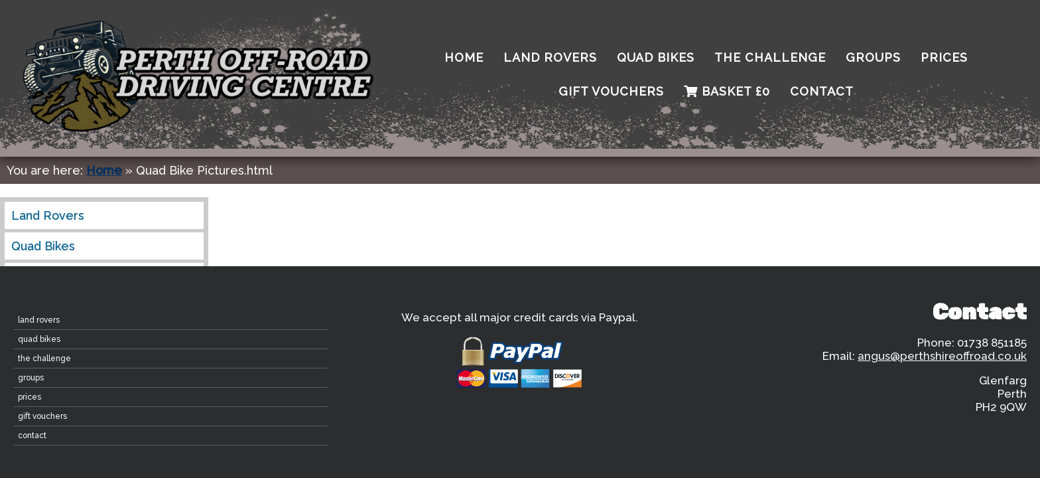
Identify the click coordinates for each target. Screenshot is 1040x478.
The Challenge (770, 57)
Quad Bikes (655, 57)
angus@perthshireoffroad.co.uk (942, 355)
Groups (873, 57)
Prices (944, 57)
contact (822, 91)
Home (104, 170)
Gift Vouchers (611, 91)
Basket (727, 91)
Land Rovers (550, 57)
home (464, 57)
